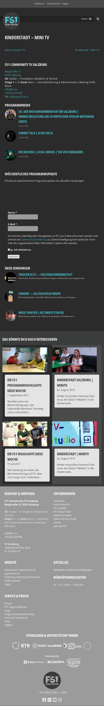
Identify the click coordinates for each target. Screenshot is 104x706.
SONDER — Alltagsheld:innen (40, 293)
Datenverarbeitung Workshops (22, 577)
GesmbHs (59, 501)
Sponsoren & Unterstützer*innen (52, 635)
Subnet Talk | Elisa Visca (36, 133)
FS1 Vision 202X (62, 511)
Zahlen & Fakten (63, 515)
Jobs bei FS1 (60, 526)
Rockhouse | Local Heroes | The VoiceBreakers (51, 152)
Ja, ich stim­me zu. (20, 249)
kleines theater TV (15, 50)
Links (7, 621)
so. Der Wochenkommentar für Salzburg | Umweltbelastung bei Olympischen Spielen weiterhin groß (56, 116)
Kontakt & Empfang (20, 493)
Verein (57, 522)
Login (8, 584)
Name (12, 212)
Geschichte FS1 (62, 504)
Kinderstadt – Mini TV (87, 50)
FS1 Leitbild (60, 508)
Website (10, 562)
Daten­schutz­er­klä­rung (34, 239)
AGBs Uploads (13, 580)
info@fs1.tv (39, 3)
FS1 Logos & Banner (16, 607)
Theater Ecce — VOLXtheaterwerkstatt (45, 274)
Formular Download (16, 617)
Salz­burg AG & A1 (19, 96)
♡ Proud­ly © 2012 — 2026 (52, 692)
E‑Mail (12, 224)
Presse (8, 603)
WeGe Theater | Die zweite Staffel (41, 312)
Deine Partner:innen (65, 519)
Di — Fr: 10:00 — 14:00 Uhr (69, 584)
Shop (7, 610)
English (65, 3)
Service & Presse (17, 595)
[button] (84, 19)
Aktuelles (61, 562)
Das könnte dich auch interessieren (29, 339)
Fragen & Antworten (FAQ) (19, 614)
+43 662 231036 (53, 3)
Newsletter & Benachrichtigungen (73, 569)
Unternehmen (64, 493)
